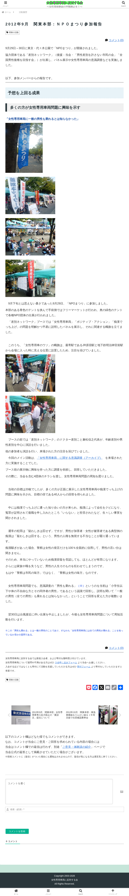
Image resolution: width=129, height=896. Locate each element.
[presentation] (102, 819)
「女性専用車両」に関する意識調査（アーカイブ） (71, 457)
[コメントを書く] (59, 792)
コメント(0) (116, 40)
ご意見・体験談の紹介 (76, 747)
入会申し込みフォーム (66, 662)
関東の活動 (12, 32)
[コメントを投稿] (17, 831)
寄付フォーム (83, 666)
